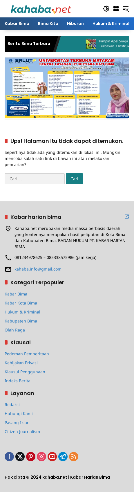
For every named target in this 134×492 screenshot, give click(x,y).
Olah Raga (15, 330)
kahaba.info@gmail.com (38, 269)
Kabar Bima (16, 294)
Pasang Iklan (17, 422)
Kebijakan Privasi (21, 362)
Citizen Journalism (22, 431)
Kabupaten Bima (21, 321)
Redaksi (12, 404)
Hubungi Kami (19, 413)
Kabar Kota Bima (21, 303)
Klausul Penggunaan (25, 371)
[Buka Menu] (116, 8)
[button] (106, 8)
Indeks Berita (17, 380)
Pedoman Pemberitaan (27, 353)
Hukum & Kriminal (22, 312)
